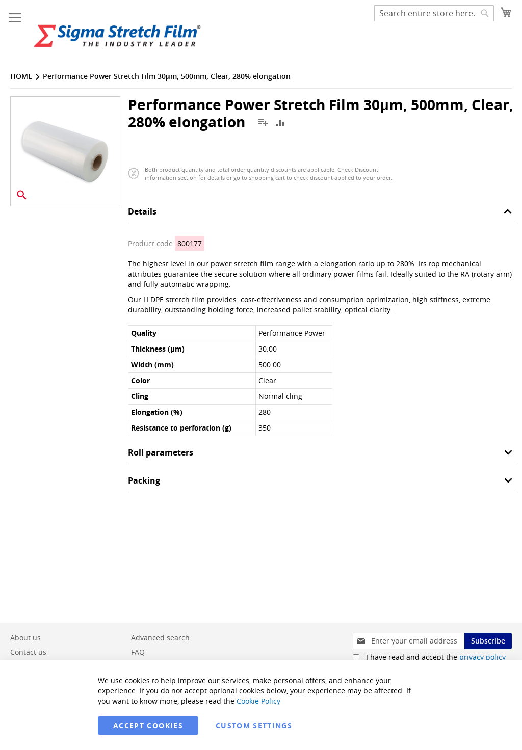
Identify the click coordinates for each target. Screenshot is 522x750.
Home (21, 76)
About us (25, 637)
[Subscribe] (488, 641)
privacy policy (482, 657)
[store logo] (117, 36)
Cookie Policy (258, 701)
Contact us (28, 652)
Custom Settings (254, 725)
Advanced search (160, 637)
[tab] (321, 214)
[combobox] (434, 13)
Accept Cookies (148, 725)
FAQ (138, 652)
